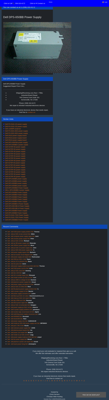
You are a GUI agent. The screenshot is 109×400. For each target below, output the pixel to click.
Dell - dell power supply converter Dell (19, 293)
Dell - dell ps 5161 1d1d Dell (16, 270)
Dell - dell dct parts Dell (14, 264)
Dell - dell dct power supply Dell (17, 339)
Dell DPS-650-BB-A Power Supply (17, 206)
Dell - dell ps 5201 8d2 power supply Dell (20, 250)
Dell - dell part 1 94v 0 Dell (15, 325)
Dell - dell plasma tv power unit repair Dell (20, 341)
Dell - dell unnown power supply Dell (18, 238)
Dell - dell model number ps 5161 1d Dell (19, 277)
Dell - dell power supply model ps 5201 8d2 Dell (22, 337)
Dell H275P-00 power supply (15, 147)
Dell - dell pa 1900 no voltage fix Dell (18, 280)
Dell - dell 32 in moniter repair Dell (17, 275)
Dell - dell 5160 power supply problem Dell (20, 232)
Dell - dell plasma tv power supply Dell (19, 282)
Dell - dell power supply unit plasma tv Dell (20, 284)
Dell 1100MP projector (13, 129)
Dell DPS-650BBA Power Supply (16, 188)
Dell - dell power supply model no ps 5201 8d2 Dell (23, 266)
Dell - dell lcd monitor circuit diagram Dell (20, 254)
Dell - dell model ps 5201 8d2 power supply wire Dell (23, 323)
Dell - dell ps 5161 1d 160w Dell (17, 286)
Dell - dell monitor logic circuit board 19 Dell (20, 312)
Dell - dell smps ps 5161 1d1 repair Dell (19, 298)
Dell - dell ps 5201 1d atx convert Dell (18, 234)
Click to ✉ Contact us (37, 3)
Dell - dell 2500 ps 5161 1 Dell (16, 259)
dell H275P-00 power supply (15, 163)
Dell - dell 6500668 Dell (14, 316)
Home (50, 2)
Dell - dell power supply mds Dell (17, 321)
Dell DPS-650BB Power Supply (16, 192)
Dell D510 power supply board (16, 135)
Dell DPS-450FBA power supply (16, 142)
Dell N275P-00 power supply (15, 149)
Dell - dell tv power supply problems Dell (19, 309)
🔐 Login (104, 2)
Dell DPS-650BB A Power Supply (17, 204)
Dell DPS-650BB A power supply (16, 145)
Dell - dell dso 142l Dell (14, 273)
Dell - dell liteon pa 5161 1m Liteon (18, 296)
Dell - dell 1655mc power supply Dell (18, 245)
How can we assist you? (91, 395)
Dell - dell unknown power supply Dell (18, 328)
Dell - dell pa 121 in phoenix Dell (17, 261)
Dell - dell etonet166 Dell (15, 318)
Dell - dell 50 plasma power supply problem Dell (22, 289)
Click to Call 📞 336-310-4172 (14, 3)
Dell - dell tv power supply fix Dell (17, 291)
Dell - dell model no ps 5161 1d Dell (18, 335)
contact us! (31, 112)
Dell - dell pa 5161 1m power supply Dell (19, 248)
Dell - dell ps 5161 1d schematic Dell (18, 305)
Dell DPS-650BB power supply (16, 179)
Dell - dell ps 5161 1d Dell (15, 241)
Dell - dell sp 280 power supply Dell (18, 243)
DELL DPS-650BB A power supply (17, 190)
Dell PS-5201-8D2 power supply (16, 131)
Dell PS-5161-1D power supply (16, 124)
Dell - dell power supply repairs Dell (18, 252)
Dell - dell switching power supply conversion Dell (22, 314)
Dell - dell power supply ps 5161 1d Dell (19, 307)
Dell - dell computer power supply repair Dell (21, 236)
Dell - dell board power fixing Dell (17, 344)
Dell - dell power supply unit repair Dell (19, 257)
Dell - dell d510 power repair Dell (17, 302)
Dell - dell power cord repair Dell (17, 332)
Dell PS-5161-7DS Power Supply (16, 215)
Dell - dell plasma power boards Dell (18, 330)
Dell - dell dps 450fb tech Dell (16, 300)
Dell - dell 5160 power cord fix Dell (17, 268)
